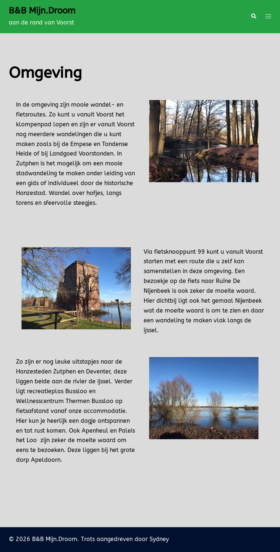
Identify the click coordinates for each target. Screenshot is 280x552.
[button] (253, 16)
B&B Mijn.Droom (42, 10)
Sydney (159, 539)
